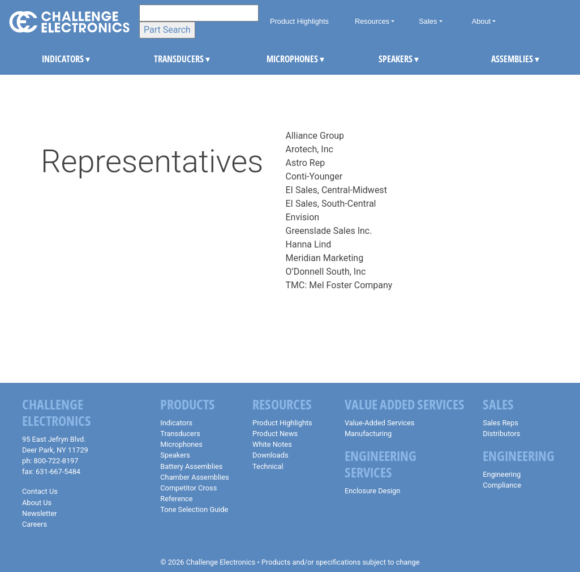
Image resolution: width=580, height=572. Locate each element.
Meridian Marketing (325, 258)
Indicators (176, 423)
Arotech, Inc (309, 149)
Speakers (175, 455)
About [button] (481, 21)
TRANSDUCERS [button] (163, 59)
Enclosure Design (372, 490)
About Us (36, 502)
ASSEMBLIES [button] (500, 59)
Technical (267, 466)
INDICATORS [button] (51, 59)
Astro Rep (305, 162)
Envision (303, 217)
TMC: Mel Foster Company (339, 285)
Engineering (502, 474)
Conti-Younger (314, 176)
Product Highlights (299, 21)
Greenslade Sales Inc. (329, 230)
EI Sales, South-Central (331, 203)
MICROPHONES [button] (276, 59)
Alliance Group (315, 135)
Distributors (501, 433)
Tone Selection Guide (194, 509)
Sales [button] (428, 21)
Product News (275, 433)
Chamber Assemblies (194, 477)
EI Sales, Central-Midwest (336, 190)
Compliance (502, 485)
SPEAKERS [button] (388, 59)
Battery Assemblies (191, 466)
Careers (34, 524)
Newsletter (39, 513)
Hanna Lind (309, 244)
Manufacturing (368, 433)
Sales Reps (500, 423)
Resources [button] (372, 21)
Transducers (180, 433)
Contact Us (40, 491)
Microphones (181, 444)
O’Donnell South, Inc (326, 271)
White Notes (272, 444)
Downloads (270, 455)
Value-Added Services (380, 423)
